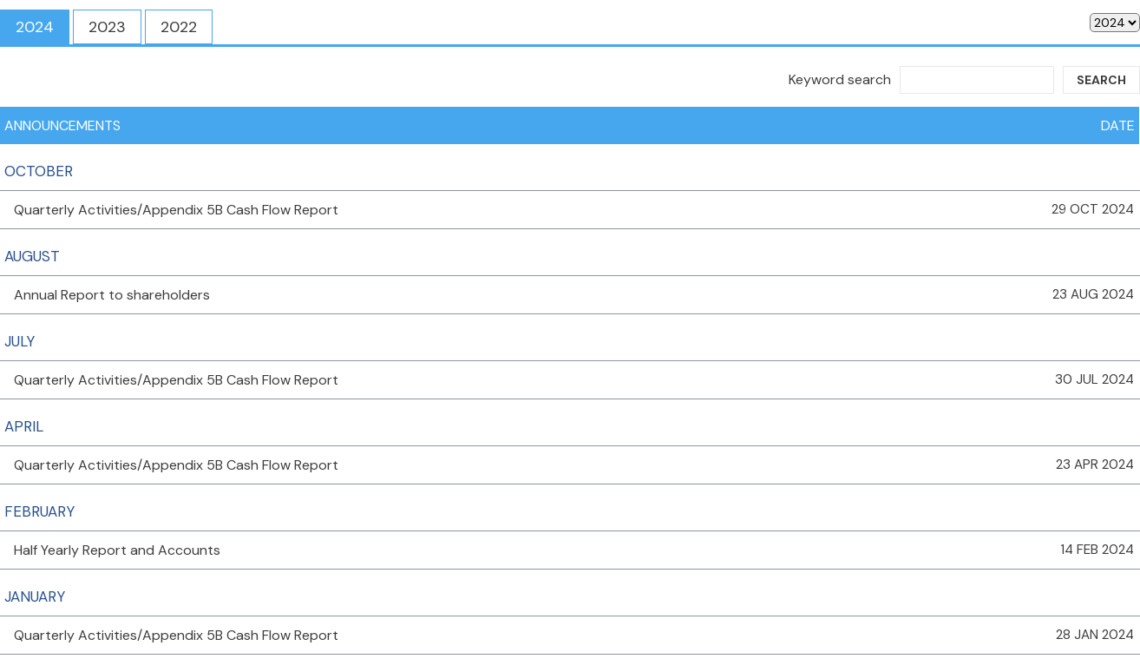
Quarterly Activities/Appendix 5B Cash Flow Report (176, 210)
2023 (107, 26)
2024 (35, 26)
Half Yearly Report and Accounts (117, 550)
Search (1101, 80)
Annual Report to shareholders (112, 295)
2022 (179, 26)
